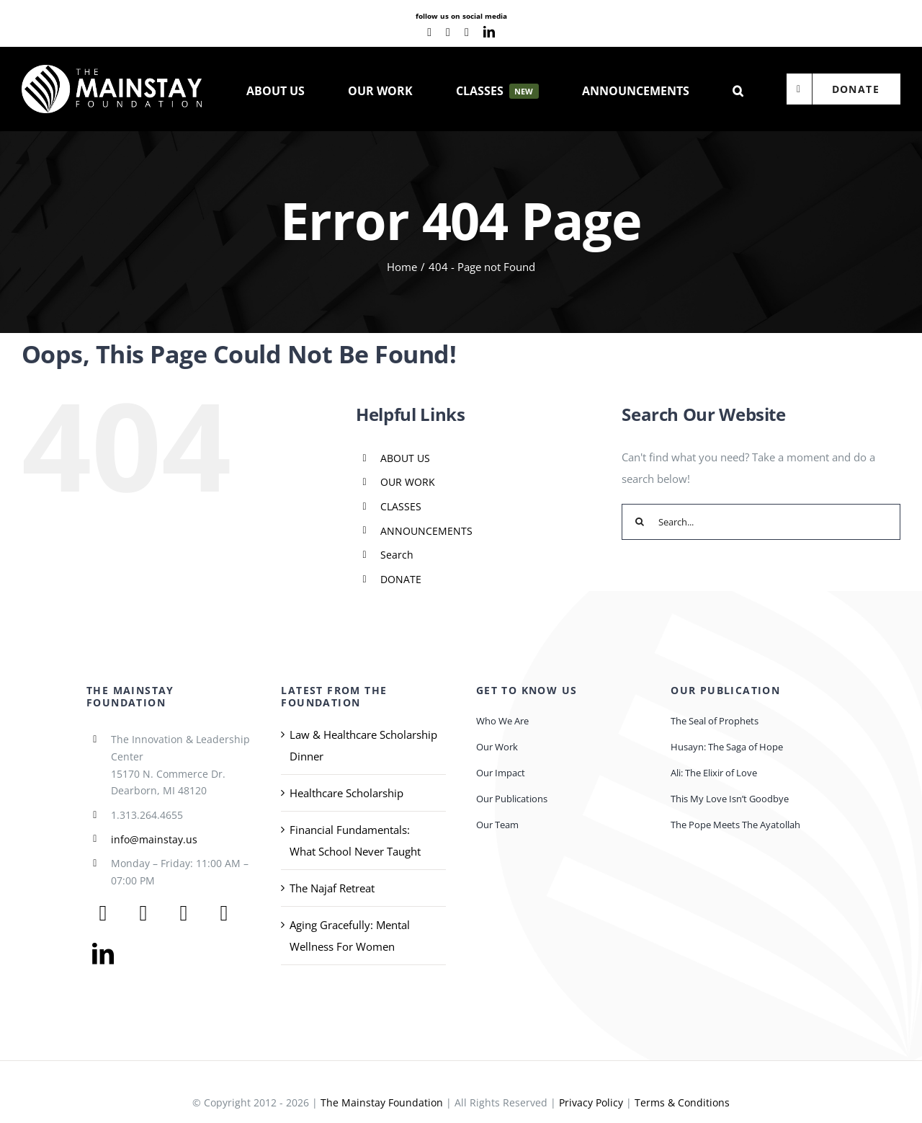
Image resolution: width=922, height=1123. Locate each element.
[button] (738, 89)
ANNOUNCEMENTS (426, 531)
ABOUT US (405, 458)
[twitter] (143, 913)
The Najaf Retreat (332, 888)
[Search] (640, 522)
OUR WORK (407, 482)
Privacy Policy (591, 1102)
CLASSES (400, 506)
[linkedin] (489, 31)
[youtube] (448, 32)
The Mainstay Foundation (382, 1102)
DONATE (400, 579)
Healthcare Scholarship (346, 793)
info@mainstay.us (154, 839)
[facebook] (429, 32)
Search (396, 555)
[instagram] (467, 32)
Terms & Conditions (682, 1102)
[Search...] (761, 522)
